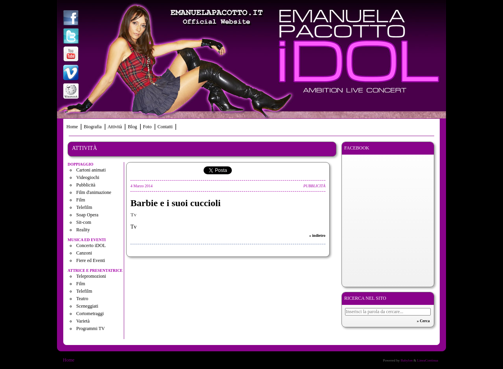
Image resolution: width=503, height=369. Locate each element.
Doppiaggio (81, 164)
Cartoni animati (91, 170)
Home (72, 126)
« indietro (317, 235)
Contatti (165, 126)
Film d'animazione (93, 192)
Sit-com (83, 222)
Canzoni (84, 253)
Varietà (83, 321)
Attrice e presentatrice (95, 270)
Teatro (82, 298)
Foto (147, 126)
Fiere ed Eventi (90, 260)
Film (80, 200)
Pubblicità (85, 185)
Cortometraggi (90, 313)
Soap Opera (87, 215)
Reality (83, 229)
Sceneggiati (87, 306)
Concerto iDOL (91, 245)
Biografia (92, 126)
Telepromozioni (91, 276)
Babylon (406, 360)
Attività (115, 126)
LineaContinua (428, 360)
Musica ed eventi (87, 240)
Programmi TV (90, 328)
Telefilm (84, 207)
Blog (132, 126)
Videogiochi (87, 177)
